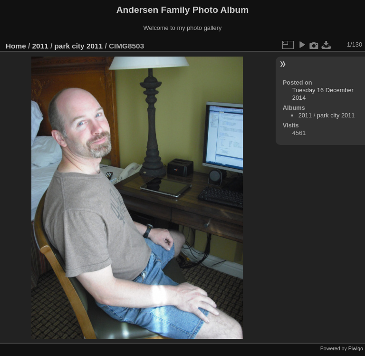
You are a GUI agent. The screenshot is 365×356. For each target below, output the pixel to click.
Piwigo (355, 348)
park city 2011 (78, 46)
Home (16, 46)
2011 (40, 46)
